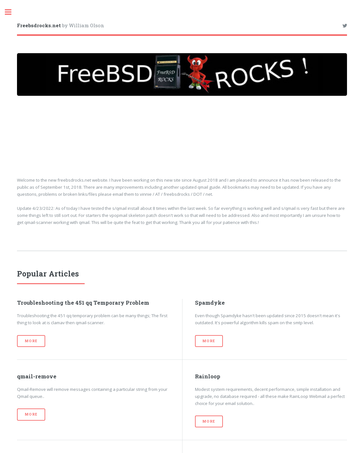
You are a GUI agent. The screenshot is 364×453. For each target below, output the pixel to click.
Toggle (11, 12)
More (31, 341)
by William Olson (60, 25)
